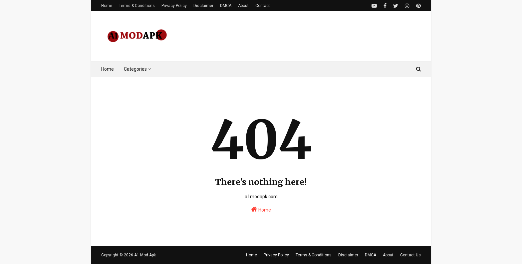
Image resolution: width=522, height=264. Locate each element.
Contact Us (410, 255)
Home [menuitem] (107, 69)
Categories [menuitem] (135, 69)
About (243, 5)
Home (106, 5)
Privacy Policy (174, 5)
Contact (262, 5)
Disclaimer (203, 5)
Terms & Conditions (137, 5)
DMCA (225, 5)
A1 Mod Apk (145, 255)
